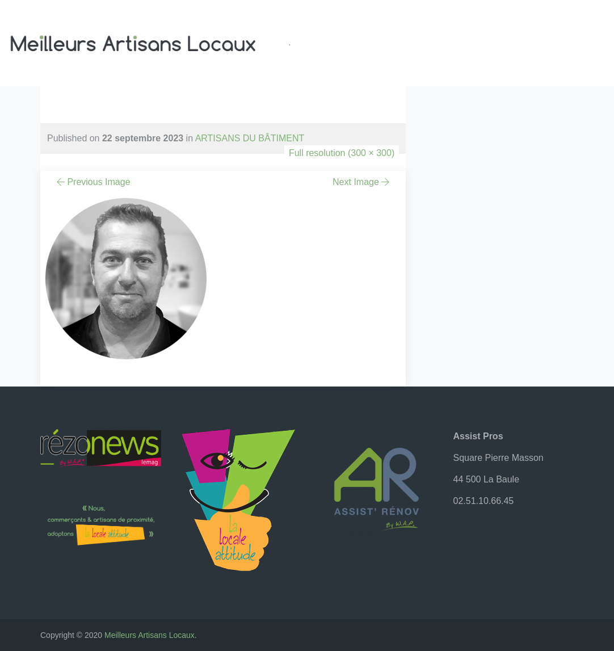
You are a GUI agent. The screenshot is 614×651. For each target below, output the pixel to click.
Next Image (362, 182)
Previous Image (92, 182)
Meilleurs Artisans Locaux (149, 635)
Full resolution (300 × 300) (341, 153)
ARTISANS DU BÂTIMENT (250, 138)
